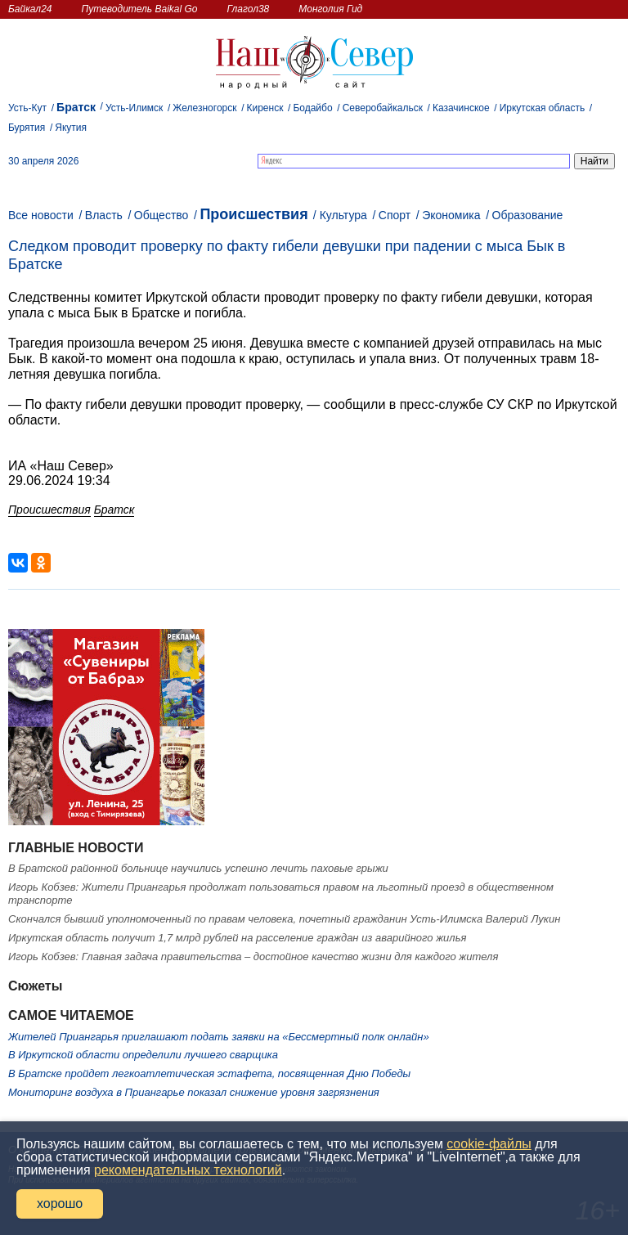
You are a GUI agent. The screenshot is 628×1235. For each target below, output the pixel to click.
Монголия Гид (330, 9)
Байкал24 (30, 9)
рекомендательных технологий (188, 1170)
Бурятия (26, 127)
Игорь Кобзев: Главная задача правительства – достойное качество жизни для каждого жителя (253, 956)
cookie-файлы (488, 1144)
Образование (527, 215)
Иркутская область (542, 108)
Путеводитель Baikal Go (139, 9)
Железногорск (204, 108)
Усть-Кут (27, 108)
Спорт (394, 215)
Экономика (451, 215)
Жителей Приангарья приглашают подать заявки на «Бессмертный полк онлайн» (218, 1037)
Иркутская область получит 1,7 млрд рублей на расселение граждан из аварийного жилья (237, 938)
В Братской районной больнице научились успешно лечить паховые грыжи (198, 868)
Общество (161, 215)
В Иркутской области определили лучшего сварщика (143, 1055)
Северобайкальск (383, 108)
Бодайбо (312, 108)
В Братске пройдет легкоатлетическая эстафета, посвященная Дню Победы (209, 1073)
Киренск (264, 108)
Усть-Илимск (134, 108)
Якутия (71, 127)
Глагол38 (248, 9)
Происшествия (253, 214)
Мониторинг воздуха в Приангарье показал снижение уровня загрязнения (193, 1092)
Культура (343, 215)
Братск (76, 107)
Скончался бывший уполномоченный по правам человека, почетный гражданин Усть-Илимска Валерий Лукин (284, 919)
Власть (104, 215)
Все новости (41, 215)
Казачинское (461, 108)
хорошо (60, 1203)
